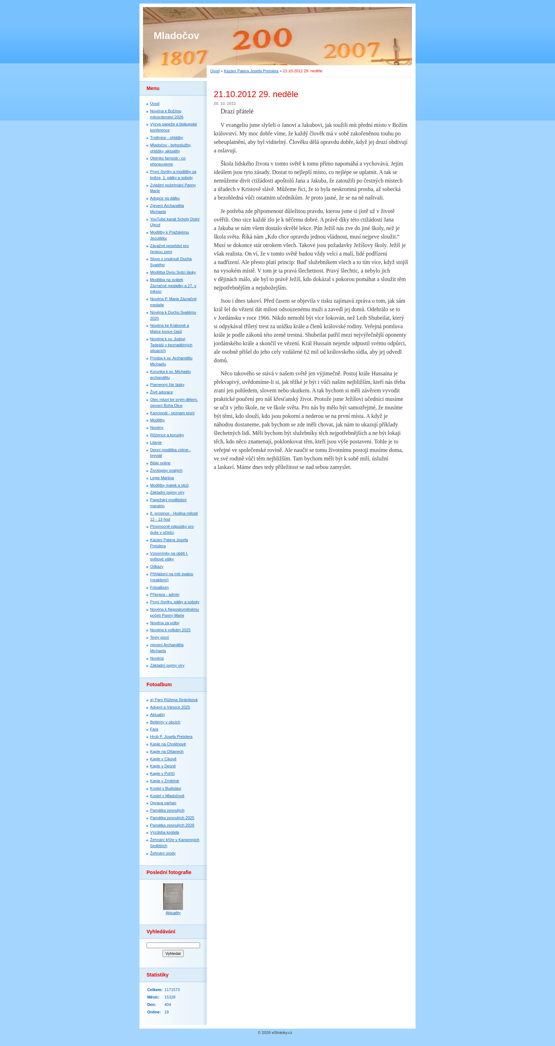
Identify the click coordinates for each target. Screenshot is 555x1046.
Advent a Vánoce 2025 (170, 707)
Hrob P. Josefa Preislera (171, 736)
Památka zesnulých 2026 (172, 825)
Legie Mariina (162, 478)
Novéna (157, 658)
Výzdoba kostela (164, 832)
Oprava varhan (163, 803)
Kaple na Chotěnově (168, 744)
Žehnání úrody (163, 853)
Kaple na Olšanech (167, 751)
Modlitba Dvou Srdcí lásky (173, 272)
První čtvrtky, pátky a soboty (174, 602)
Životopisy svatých (166, 470)
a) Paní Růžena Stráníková (174, 700)
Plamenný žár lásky (167, 384)
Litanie (156, 442)
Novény (157, 427)
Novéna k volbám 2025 (170, 630)
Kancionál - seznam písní (172, 413)
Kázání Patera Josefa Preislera (251, 71)
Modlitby (157, 420)
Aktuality (157, 714)
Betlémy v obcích (165, 722)
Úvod (214, 71)
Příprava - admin (164, 594)
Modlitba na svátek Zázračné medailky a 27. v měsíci (173, 286)
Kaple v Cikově (163, 759)
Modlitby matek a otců (169, 485)
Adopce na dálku (164, 198)
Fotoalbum (159, 587)
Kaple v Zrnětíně (164, 781)
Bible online (160, 463)
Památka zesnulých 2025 (172, 818)
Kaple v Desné (163, 766)
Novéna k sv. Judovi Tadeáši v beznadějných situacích (171, 345)
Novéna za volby (164, 623)
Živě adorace (161, 392)
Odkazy (157, 566)
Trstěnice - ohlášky (166, 137)
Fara (154, 729)
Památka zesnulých (167, 810)
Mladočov (176, 35)
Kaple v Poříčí (162, 773)
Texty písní (159, 637)
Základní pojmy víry (167, 492)
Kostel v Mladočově (167, 796)
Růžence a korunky (167, 435)
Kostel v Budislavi (165, 788)
